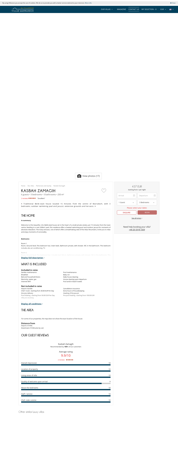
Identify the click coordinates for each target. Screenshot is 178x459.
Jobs (20, 432)
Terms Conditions (25, 444)
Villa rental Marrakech (26, 399)
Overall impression (29, 285)
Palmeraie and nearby (43, 108)
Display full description (33, 179)
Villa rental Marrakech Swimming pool (32, 390)
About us (22, 426)
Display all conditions (32, 225)
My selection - (149, 9)
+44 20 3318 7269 (137, 151)
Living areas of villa (29, 297)
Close (173, 3)
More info (88, 3)
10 (110, 285)
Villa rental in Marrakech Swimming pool (69, 426)
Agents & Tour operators (28, 450)
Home (23, 108)
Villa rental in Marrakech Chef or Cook (68, 432)
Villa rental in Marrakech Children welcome (70, 429)
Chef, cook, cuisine (28, 322)
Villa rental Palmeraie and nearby (31, 385)
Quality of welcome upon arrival (34, 303)
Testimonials (23, 429)
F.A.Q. (21, 438)
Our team (22, 422)
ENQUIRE (126, 134)
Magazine (121, 9)
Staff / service (26, 316)
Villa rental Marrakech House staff (31, 393)
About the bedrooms (29, 309)
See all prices (137, 140)
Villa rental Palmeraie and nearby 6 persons (34, 382)
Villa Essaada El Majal (137, 365)
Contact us (133, 9)
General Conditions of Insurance (30, 447)
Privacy (21, 441)
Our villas (31, 108)
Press (20, 435)
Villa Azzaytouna (41, 365)
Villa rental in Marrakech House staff (68, 422)
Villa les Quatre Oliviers (89, 365)
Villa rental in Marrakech (63, 419)
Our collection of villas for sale (29, 453)
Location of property (29, 291)
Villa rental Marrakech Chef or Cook (31, 396)
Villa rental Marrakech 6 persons (30, 388)
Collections (23, 419)
